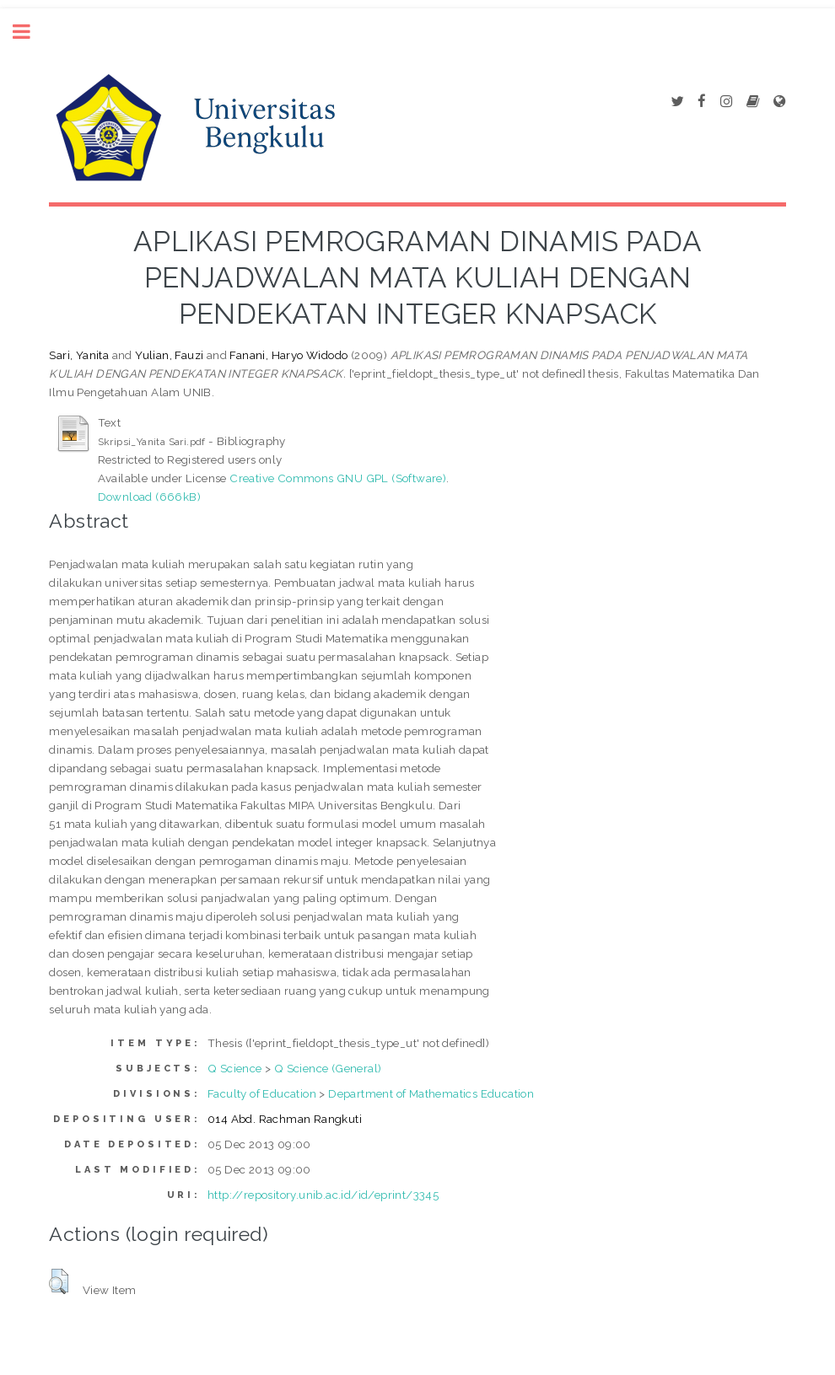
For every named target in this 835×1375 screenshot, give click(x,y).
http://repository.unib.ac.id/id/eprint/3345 (323, 1194)
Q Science (234, 1068)
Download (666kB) (149, 496)
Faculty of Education (261, 1093)
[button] (58, 1281)
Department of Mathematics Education (431, 1093)
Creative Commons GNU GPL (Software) (337, 478)
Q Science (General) (328, 1068)
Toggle (30, 31)
